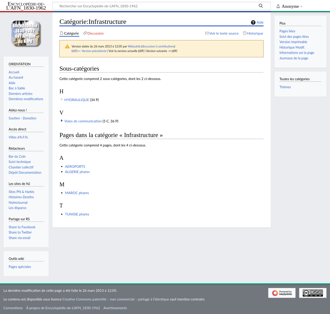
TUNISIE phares (77, 214)
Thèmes (285, 87)
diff (74, 51)
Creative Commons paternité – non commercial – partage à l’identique (116, 299)
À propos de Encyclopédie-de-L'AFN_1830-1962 (63, 308)
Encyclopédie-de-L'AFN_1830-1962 (26, 6)
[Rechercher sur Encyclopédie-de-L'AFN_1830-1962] (161, 5)
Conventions (13, 308)
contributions (165, 46)
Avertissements (115, 308)
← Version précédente (92, 51)
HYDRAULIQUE (76, 100)
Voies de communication (83, 121)
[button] (61, 120)
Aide (257, 22)
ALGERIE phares (77, 172)
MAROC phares (77, 193)
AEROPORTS (75, 166)
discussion (148, 46)
